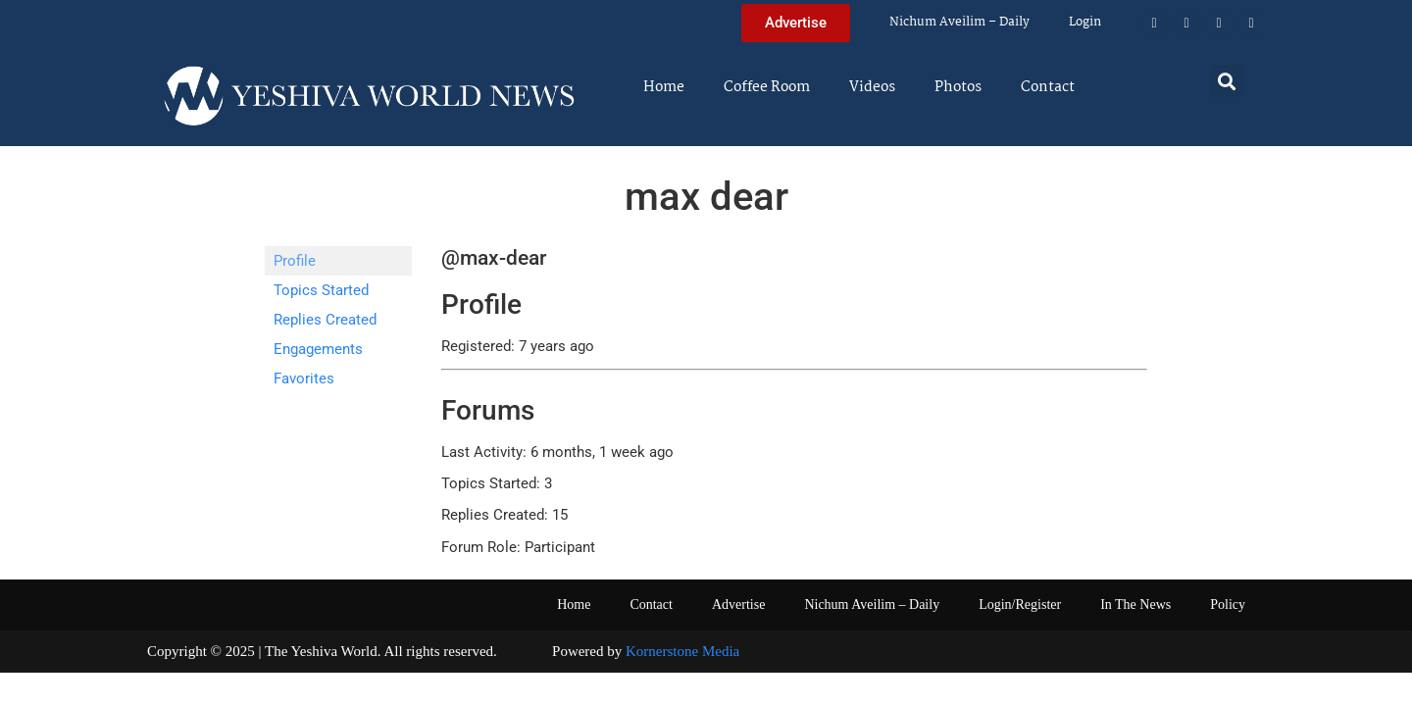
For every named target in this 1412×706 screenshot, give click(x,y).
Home (663, 87)
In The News (1135, 604)
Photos (958, 87)
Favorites (304, 378)
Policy (1227, 604)
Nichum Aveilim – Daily (959, 22)
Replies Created (325, 319)
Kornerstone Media (682, 651)
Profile (295, 261)
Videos (872, 87)
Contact (1048, 87)
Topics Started (321, 290)
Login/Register (1020, 604)
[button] (1227, 81)
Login (1085, 22)
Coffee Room (767, 87)
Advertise (738, 604)
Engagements (318, 349)
